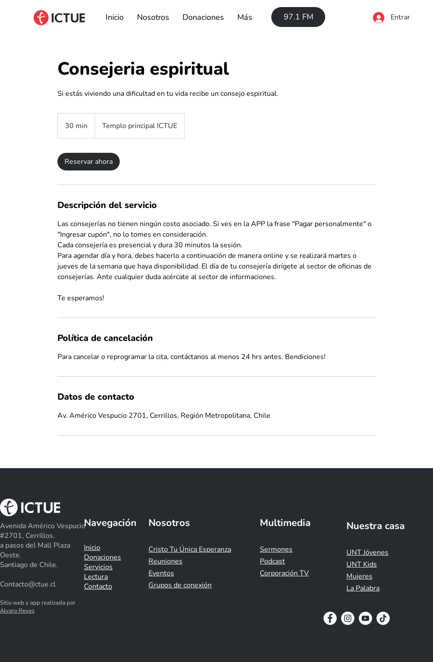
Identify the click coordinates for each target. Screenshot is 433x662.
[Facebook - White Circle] (330, 618)
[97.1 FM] (298, 17)
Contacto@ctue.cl (28, 584)
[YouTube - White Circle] (365, 618)
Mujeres (359, 576)
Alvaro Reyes (17, 611)
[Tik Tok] (383, 618)
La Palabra (363, 588)
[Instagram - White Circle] (347, 618)
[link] (88, 161)
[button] (153, 17)
